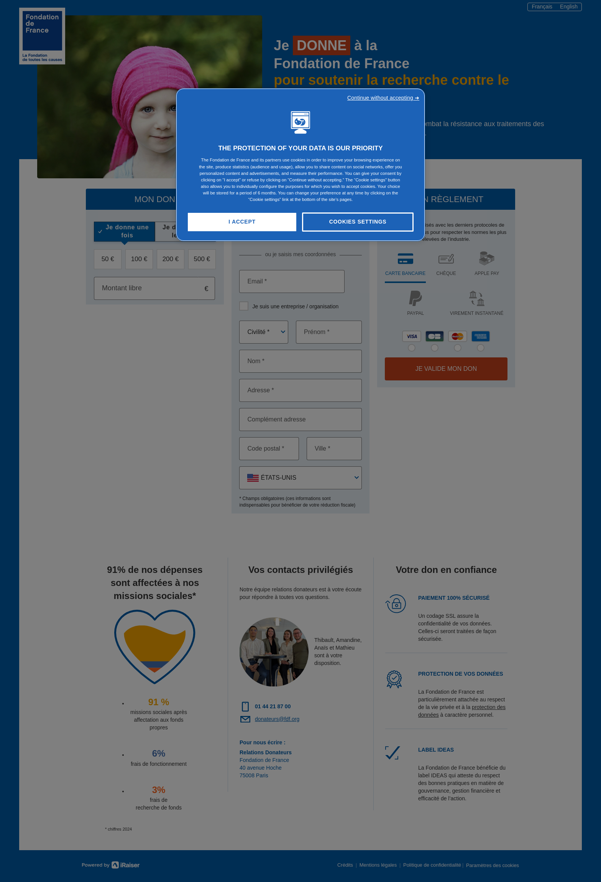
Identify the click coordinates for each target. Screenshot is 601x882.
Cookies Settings (358, 222)
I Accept (241, 222)
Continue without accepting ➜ (383, 98)
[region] (300, 164)
